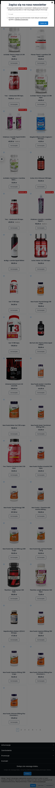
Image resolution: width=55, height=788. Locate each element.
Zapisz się (43, 23)
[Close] (52, 2)
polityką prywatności (21, 19)
